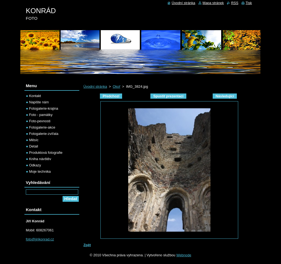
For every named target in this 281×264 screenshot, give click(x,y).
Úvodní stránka (95, 86)
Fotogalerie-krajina (43, 108)
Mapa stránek (213, 3)
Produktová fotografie (46, 153)
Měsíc (33, 140)
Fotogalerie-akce (42, 127)
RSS (234, 3)
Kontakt (35, 96)
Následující (224, 96)
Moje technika (40, 171)
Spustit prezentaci (168, 96)
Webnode (183, 255)
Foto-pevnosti (39, 121)
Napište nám (39, 102)
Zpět (87, 245)
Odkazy (35, 165)
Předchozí (111, 96)
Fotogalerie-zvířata (43, 134)
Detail (33, 146)
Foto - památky (40, 115)
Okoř (116, 86)
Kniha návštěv (40, 159)
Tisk (249, 3)
